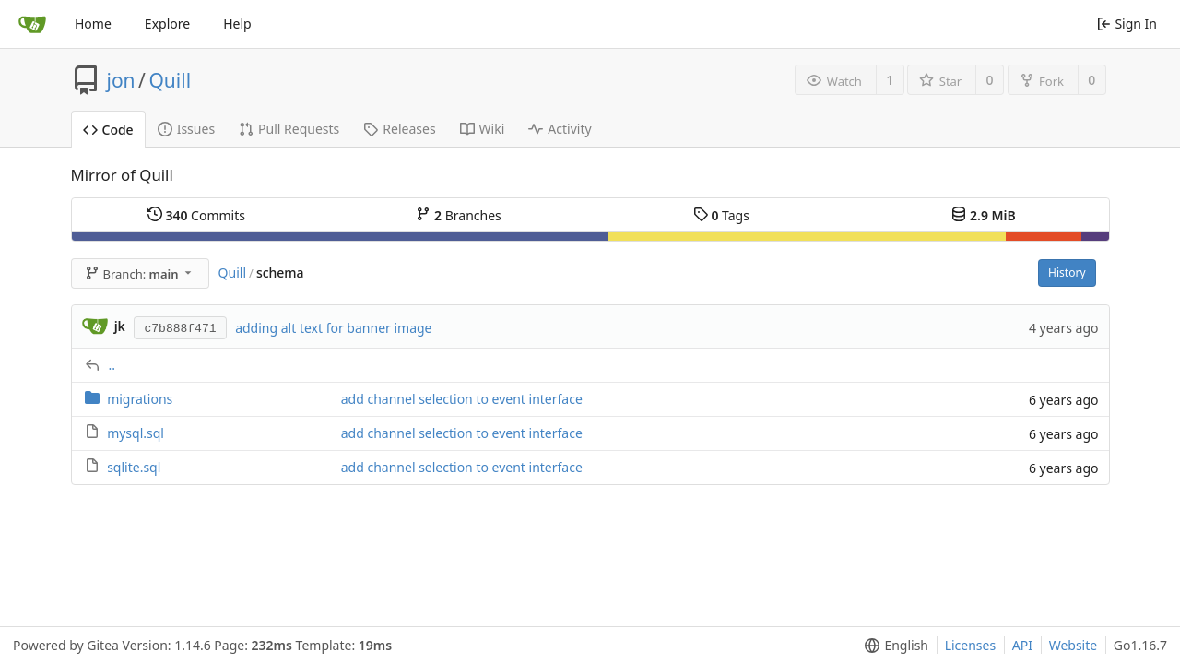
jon (121, 80)
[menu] (892, 645)
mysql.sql (135, 433)
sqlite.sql (133, 467)
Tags (721, 215)
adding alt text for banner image (333, 328)
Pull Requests (289, 128)
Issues (186, 128)
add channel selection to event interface (462, 399)
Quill (169, 80)
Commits (196, 215)
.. (112, 365)
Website (1073, 645)
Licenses (971, 645)
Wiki (482, 128)
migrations (139, 399)
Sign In (1127, 23)
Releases (399, 128)
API (1022, 645)
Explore (167, 23)
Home (93, 23)
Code (108, 129)
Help (237, 23)
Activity (559, 128)
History (1066, 272)
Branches (458, 215)
